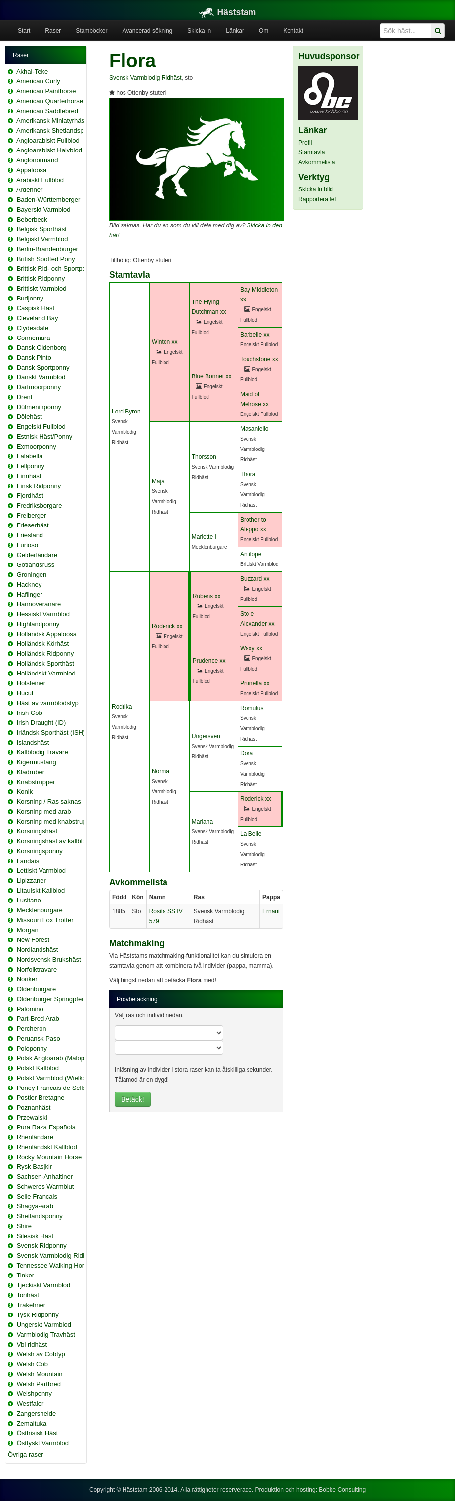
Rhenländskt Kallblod (47, 1147)
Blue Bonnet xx (212, 376)
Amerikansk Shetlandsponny (57, 130)
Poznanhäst (34, 1107)
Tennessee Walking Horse (53, 1265)
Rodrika (122, 706)
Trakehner (30, 1305)
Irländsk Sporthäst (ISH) (51, 732)
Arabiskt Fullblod (40, 180)
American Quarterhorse (49, 101)
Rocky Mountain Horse (49, 1157)
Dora (246, 753)
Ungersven (206, 736)
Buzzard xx (254, 578)
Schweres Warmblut (45, 1186)
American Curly (38, 81)
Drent (25, 397)
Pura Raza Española (46, 1127)
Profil (305, 142)
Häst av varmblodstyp (48, 703)
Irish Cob (29, 712)
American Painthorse (46, 91)
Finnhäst (29, 476)
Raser (53, 30)
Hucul (25, 693)
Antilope (250, 554)
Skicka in (199, 30)
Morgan (28, 930)
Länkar (235, 30)
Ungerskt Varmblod (44, 1324)
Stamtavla (311, 152)
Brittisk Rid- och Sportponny (56, 268)
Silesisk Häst (35, 1235)
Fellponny (30, 466)
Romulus (251, 708)
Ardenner (29, 189)
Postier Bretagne (41, 1097)
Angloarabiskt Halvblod (49, 150)
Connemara (33, 337)
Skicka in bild (315, 189)
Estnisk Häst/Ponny (45, 436)
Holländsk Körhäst (43, 643)
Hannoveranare (39, 604)
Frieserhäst (33, 525)
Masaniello (254, 428)
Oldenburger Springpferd (52, 999)
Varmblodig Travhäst (46, 1334)
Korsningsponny (40, 851)
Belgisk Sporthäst (42, 229)
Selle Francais (37, 1196)
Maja (158, 481)
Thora (247, 474)
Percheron (31, 1028)
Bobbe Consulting (342, 1489)
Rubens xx (207, 596)
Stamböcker (91, 30)
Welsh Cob (32, 1364)
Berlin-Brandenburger (47, 249)
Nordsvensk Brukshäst (49, 959)
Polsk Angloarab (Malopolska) (59, 1058)
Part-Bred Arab (38, 1018)
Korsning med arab (44, 811)
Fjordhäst (30, 495)
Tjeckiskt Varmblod (43, 1285)
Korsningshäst (37, 831)
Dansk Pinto (34, 357)
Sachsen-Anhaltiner (45, 1176)
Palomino (30, 1009)
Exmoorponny (36, 446)
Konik (25, 791)
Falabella (30, 456)
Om (263, 30)
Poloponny (32, 1048)
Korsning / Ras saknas (49, 801)
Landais (28, 860)
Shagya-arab (35, 1206)
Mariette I (204, 536)
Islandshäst (33, 742)
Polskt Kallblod (38, 1068)
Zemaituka (32, 1423)
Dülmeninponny (39, 407)
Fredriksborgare (39, 505)
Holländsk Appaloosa (47, 634)
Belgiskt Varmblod (42, 239)
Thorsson (204, 456)
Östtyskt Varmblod (43, 1443)
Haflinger (29, 594)
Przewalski (32, 1117)
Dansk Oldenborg (42, 347)
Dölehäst (29, 416)
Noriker (27, 979)
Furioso (27, 545)
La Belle (250, 833)
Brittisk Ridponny (41, 278)
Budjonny (30, 298)
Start (24, 30)
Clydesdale (32, 328)
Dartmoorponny (39, 387)
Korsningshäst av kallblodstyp (59, 841)
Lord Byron (126, 411)
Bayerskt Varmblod (44, 209)
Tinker (25, 1275)
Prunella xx (254, 683)
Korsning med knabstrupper (56, 821)
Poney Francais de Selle (51, 1087)
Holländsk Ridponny (45, 653)
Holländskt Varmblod (46, 673)
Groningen (32, 574)
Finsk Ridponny (39, 485)
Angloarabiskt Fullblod (48, 140)
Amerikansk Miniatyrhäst (51, 120)
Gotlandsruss (36, 564)
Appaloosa (31, 170)
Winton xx (165, 341)
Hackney (29, 584)
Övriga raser (25, 1454)
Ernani (271, 911)
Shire (24, 1226)
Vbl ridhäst (32, 1344)
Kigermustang (36, 762)
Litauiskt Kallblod (41, 890)
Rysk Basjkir (34, 1166)
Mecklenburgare (40, 910)
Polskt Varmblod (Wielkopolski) (61, 1078)
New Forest (33, 939)
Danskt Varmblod (41, 377)
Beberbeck (32, 219)
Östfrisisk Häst (37, 1433)
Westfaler (30, 1403)
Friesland (30, 535)
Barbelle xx (254, 334)
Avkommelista (316, 162)
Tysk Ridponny (37, 1314)
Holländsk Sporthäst (45, 663)
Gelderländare (37, 555)
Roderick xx (167, 626)
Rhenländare (35, 1137)
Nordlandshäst (37, 949)
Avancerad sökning (147, 30)
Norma (160, 771)
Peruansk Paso (38, 1038)
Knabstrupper (36, 782)
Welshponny (34, 1393)
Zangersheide (36, 1413)
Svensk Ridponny (42, 1245)
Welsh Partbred (39, 1384)
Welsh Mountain (40, 1374)
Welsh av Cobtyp (41, 1354)
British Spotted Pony (46, 259)
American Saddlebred (47, 110)
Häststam (227, 12)
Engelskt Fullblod (41, 426)
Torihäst (27, 1295)
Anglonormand (37, 160)
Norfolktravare (37, 969)
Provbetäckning (137, 999)
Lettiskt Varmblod (41, 870)
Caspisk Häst (36, 308)
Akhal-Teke (32, 71)
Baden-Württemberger (49, 199)
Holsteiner (31, 683)
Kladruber (30, 772)
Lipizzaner (31, 880)
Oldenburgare (36, 989)
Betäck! (132, 1099)
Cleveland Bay (37, 318)
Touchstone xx (259, 359)
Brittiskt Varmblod (42, 288)
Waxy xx (251, 648)
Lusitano (29, 900)
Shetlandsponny (40, 1216)
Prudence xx (209, 660)
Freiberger (31, 515)
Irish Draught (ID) (41, 722)
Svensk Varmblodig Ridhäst (56, 1255)
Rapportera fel (317, 199)
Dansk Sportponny (43, 367)
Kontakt (293, 30)
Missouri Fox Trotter (45, 920)
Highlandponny (38, 624)
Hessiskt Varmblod (43, 614)
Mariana (202, 821)
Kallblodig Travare (42, 752)
